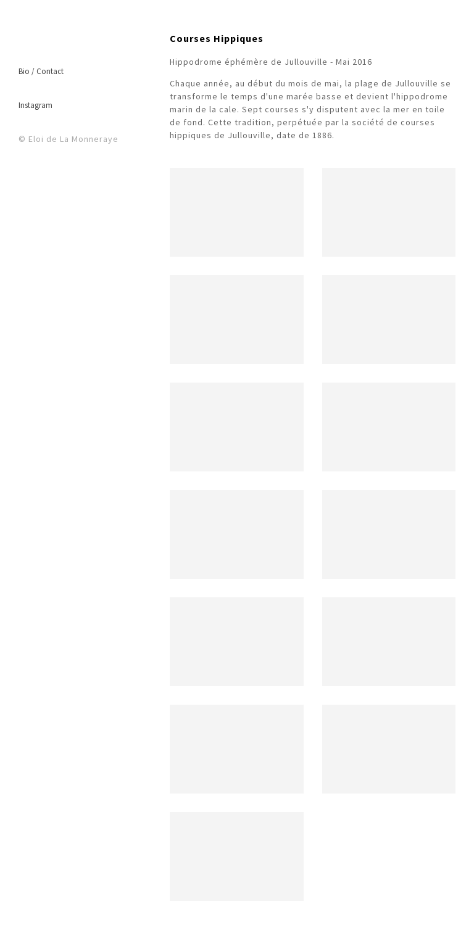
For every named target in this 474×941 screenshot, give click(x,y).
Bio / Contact (41, 71)
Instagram (35, 105)
